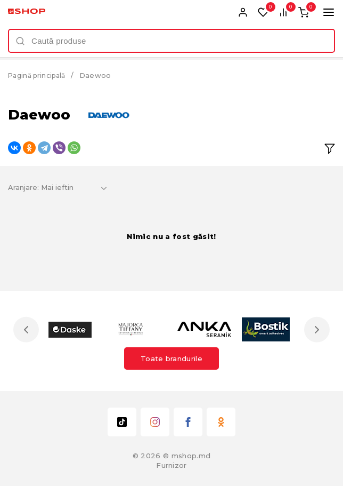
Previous (28, 330)
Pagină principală (40, 75)
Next (315, 330)
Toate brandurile (171, 358)
